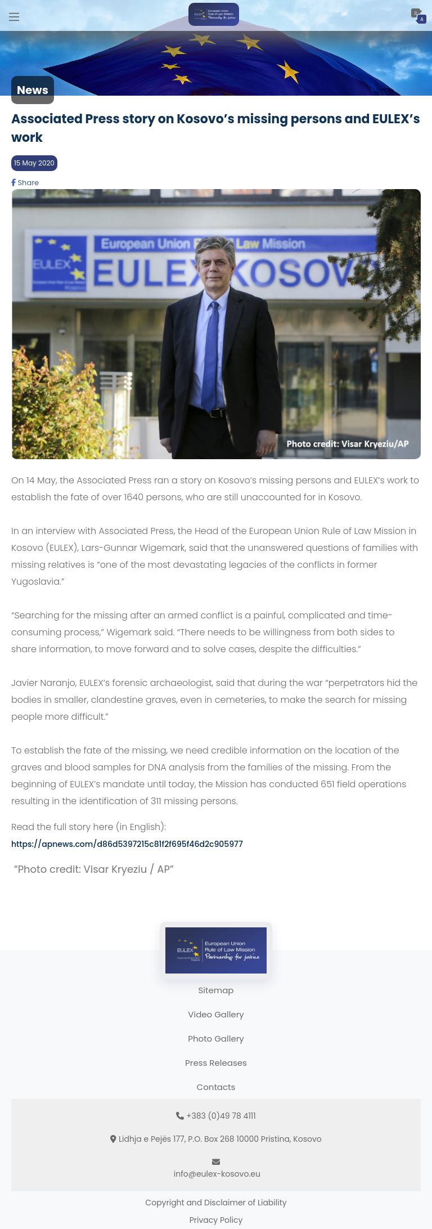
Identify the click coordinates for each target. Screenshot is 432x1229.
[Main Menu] (14, 15)
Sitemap (216, 990)
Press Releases (216, 1063)
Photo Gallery (216, 1038)
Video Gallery (216, 1014)
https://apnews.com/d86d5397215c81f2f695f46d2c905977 (127, 844)
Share (25, 182)
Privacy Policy (216, 1220)
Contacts (216, 1087)
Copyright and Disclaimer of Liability (215, 1202)
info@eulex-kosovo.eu (217, 1173)
